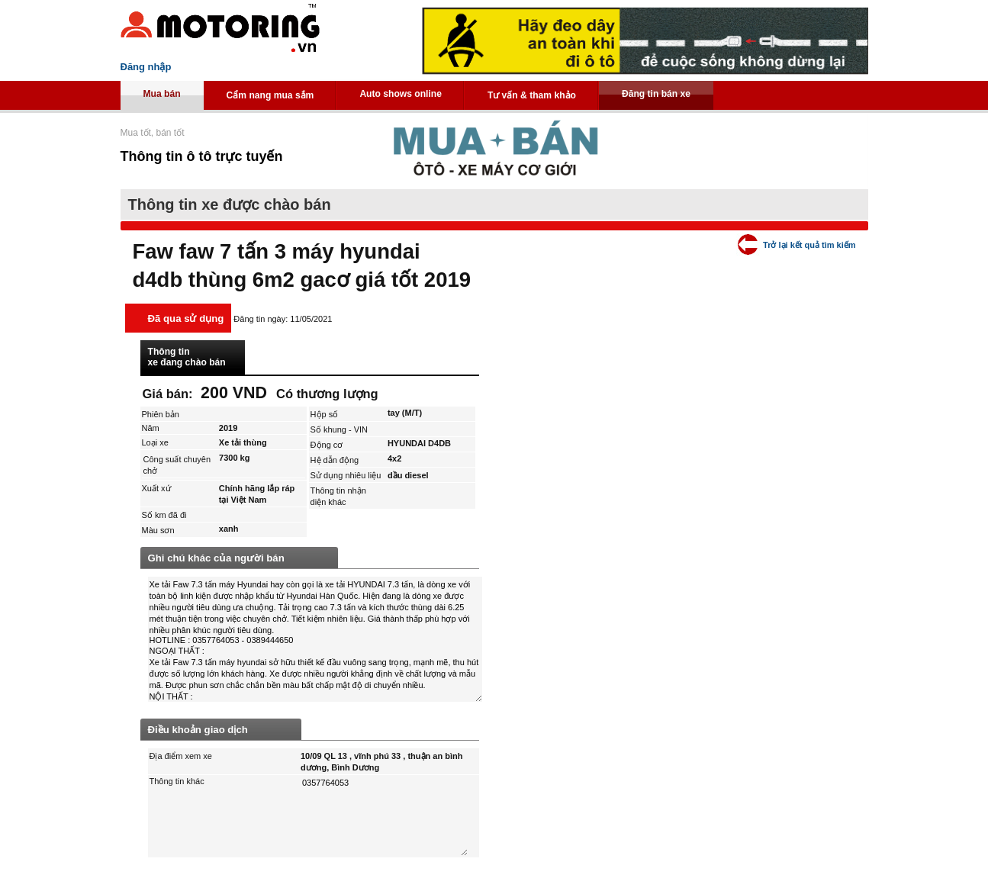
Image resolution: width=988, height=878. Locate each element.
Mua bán (162, 93)
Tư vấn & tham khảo (532, 95)
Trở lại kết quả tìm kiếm (809, 244)
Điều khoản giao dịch (198, 729)
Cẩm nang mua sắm (270, 95)
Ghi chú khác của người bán (216, 558)
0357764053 (384, 816)
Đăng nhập (146, 66)
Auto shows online (400, 93)
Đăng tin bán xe (656, 93)
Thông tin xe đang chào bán (187, 357)
